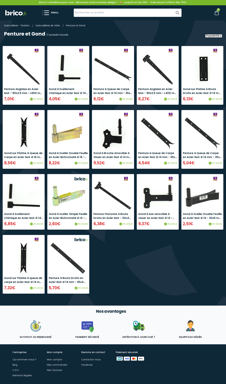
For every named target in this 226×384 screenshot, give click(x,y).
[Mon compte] (205, 12)
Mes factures (54, 370)
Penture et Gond (75, 25)
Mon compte (54, 360)
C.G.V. (16, 370)
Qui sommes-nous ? (24, 360)
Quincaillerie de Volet (48, 25)
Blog (15, 365)
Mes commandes (57, 365)
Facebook (87, 365)
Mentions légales (22, 375)
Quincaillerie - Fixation (17, 25)
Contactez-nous (91, 360)
